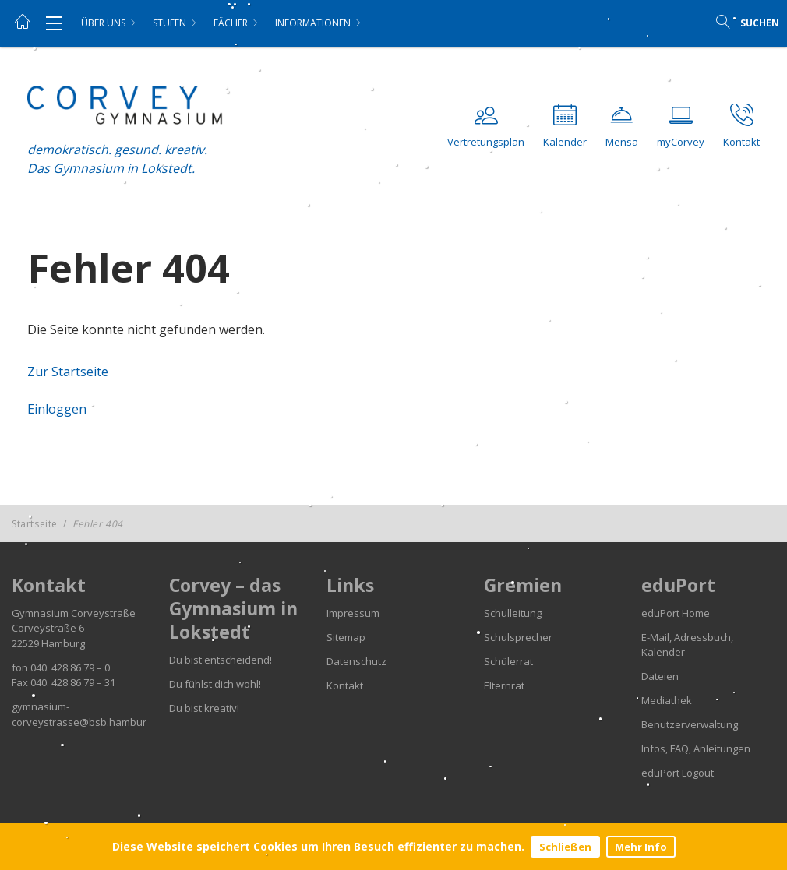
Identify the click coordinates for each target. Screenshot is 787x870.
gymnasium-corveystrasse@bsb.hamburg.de (89, 714)
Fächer (231, 23)
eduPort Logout (677, 773)
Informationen (313, 23)
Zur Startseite (67, 371)
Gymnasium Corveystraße (74, 613)
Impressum (352, 613)
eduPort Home (675, 613)
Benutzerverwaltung (689, 724)
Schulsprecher (518, 637)
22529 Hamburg (48, 643)
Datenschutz (356, 661)
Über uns (103, 23)
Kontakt (344, 685)
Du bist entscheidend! (220, 660)
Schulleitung (513, 613)
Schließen (565, 847)
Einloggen (56, 408)
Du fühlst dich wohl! (215, 684)
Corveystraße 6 (48, 628)
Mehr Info (641, 847)
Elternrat (504, 685)
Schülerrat (508, 661)
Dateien (660, 676)
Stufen (169, 23)
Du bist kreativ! (204, 708)
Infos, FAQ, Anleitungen (695, 748)
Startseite (35, 523)
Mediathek (666, 700)
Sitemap (345, 637)
